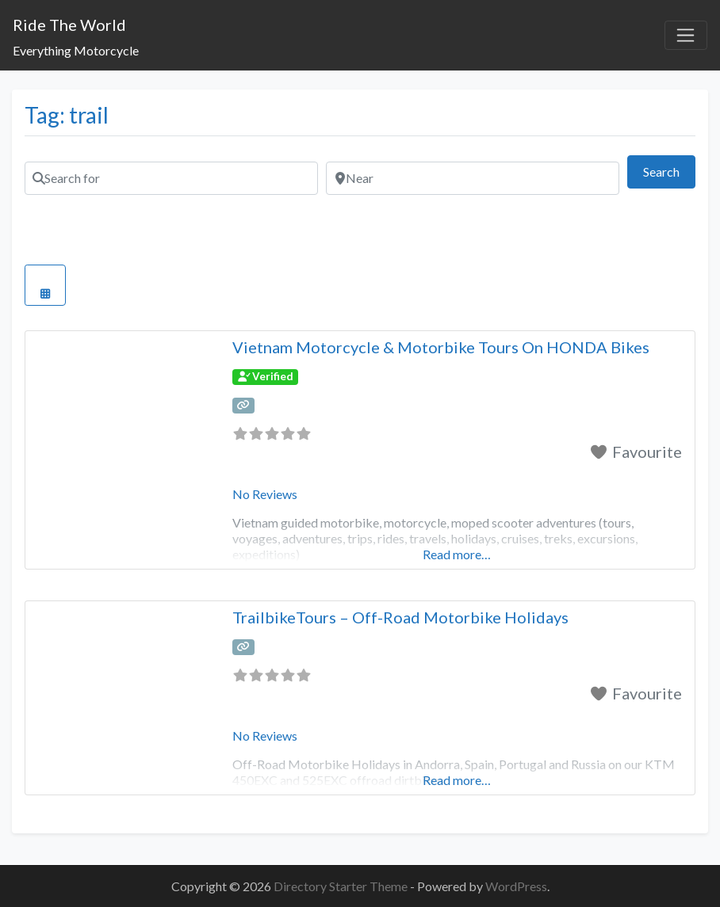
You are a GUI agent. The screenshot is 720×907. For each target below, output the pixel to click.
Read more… (457, 554)
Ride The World (69, 24)
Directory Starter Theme (342, 886)
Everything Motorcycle (76, 50)
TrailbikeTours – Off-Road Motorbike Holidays (400, 617)
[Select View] (45, 285)
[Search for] (171, 178)
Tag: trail (67, 114)
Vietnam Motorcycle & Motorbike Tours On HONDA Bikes (440, 346)
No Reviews (264, 493)
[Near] (472, 178)
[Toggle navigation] (685, 36)
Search (669, 170)
